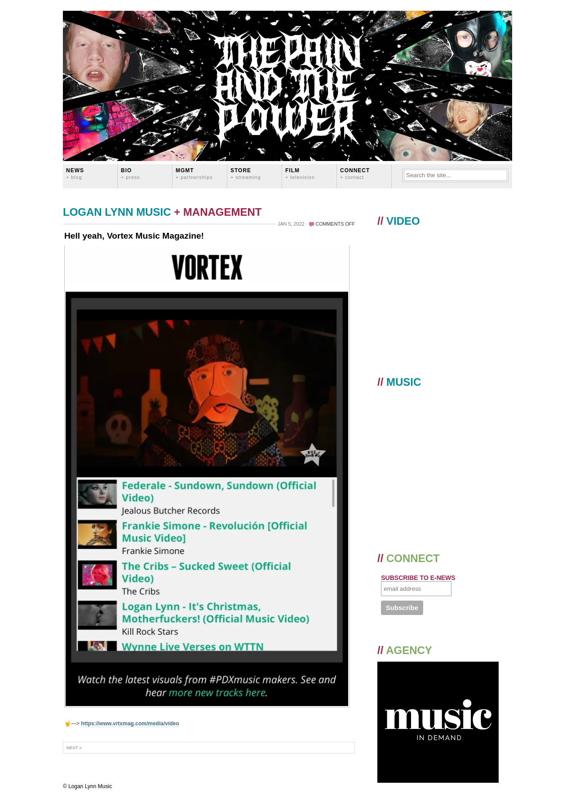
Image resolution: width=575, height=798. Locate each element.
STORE (245, 173)
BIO (130, 173)
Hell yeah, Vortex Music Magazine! (134, 235)
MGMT (194, 173)
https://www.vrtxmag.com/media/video (130, 723)
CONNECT (355, 173)
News (75, 173)
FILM (300, 173)
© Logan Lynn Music (87, 786)
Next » (74, 747)
